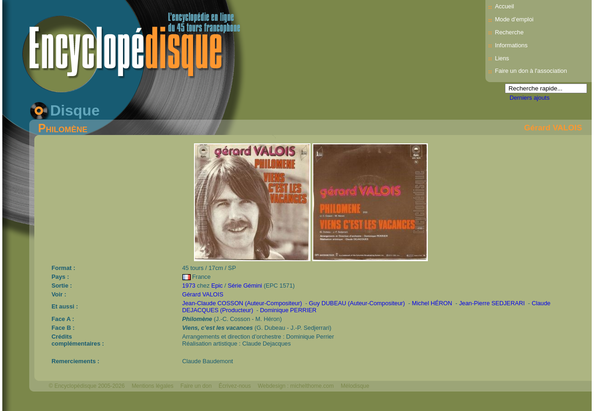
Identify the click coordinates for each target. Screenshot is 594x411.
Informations (511, 45)
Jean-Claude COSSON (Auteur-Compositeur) (242, 303)
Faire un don (196, 386)
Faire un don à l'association (531, 70)
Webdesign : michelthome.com (296, 386)
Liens (502, 58)
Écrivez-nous (235, 386)
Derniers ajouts (529, 97)
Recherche (509, 32)
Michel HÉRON (432, 303)
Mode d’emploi (514, 19)
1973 (188, 285)
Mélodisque (355, 386)
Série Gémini (245, 285)
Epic (217, 285)
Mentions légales (153, 386)
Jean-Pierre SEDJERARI (492, 303)
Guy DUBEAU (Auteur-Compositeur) (357, 303)
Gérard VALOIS (553, 127)
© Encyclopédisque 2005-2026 (87, 386)
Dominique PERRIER (288, 310)
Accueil (504, 6)
